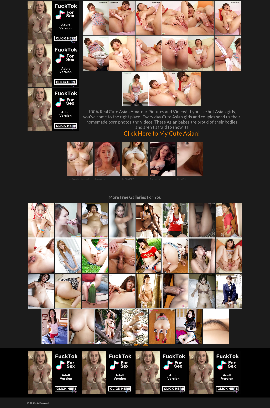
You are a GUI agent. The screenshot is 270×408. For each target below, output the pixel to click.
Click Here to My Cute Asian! (162, 133)
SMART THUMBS (141, 345)
